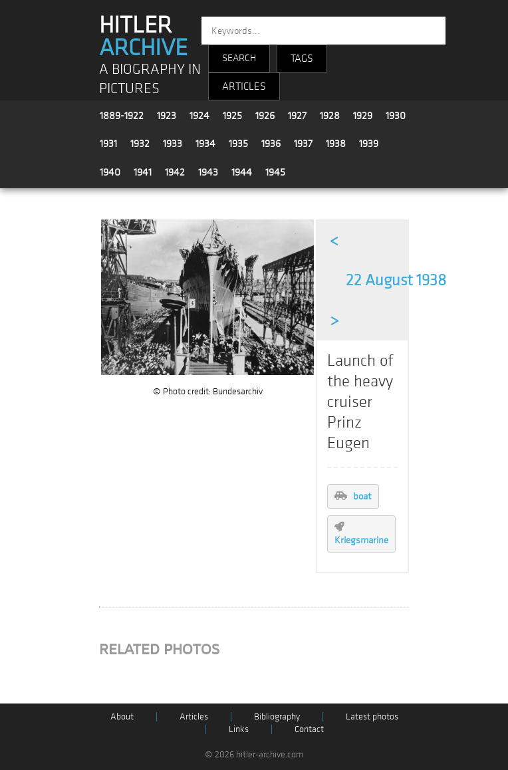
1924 (199, 115)
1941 (143, 172)
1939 (368, 143)
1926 (265, 115)
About (122, 716)
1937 (303, 143)
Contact (309, 729)
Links (239, 729)
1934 (205, 143)
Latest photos (372, 716)
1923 (166, 115)
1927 (297, 115)
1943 (208, 172)
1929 (362, 115)
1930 (396, 115)
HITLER (143, 37)
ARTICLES (244, 86)
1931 (108, 143)
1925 (232, 115)
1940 (110, 172)
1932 (140, 143)
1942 (175, 172)
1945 (275, 172)
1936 (271, 143)
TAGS (302, 58)
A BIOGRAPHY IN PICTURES (150, 79)
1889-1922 (122, 115)
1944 (241, 172)
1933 (172, 143)
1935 (238, 143)
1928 (330, 115)
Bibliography (277, 716)
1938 (336, 143)
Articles (194, 716)
